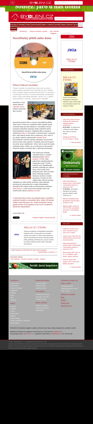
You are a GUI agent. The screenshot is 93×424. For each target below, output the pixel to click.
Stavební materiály (16, 288)
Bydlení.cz (14, 31)
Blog (62, 297)
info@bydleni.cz (58, 331)
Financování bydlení (42, 280)
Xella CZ (24, 133)
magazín (53, 33)
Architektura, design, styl (69, 280)
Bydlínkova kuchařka (68, 294)
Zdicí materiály (15, 259)
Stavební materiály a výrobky (30, 259)
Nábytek (13, 316)
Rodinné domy (15, 283)
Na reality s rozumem (42, 297)
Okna (12, 297)
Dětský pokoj (14, 313)
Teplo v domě (65, 291)
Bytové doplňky (15, 318)
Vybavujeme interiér (67, 286)
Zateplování (14, 290)
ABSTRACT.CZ (66, 306)
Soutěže (63, 300)
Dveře (12, 295)
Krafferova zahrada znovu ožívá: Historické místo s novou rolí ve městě (71, 230)
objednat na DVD (34, 191)
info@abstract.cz (56, 334)
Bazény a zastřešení (42, 305)
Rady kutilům (40, 310)
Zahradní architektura (42, 308)
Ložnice (13, 311)
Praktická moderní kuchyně (69, 288)
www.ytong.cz (18, 188)
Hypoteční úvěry (41, 285)
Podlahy (13, 293)
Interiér (12, 303)
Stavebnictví (23, 31)
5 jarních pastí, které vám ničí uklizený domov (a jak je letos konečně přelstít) (72, 238)
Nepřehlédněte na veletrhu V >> (48, 252)
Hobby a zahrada (41, 303)
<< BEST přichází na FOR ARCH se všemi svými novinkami (28, 250)
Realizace (14, 300)
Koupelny (13, 308)
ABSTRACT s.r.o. (29, 334)
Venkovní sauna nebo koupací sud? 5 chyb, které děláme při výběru (71, 261)
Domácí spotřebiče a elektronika (20, 320)
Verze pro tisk (50, 217)
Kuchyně (13, 306)
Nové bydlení (40, 291)
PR (23, 213)
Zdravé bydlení (15, 323)
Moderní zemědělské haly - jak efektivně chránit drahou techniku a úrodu (71, 200)
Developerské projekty (42, 294)
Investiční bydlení (41, 283)
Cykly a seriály (66, 283)
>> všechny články (75, 142)
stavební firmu (41, 137)
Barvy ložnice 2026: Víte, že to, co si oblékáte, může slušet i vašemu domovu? (71, 254)
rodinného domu (18, 107)
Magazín (43, 259)
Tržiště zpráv (65, 303)
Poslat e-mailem (38, 217)
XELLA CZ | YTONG (35, 227)
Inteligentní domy (41, 299)
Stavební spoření (41, 288)
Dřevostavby (14, 285)
